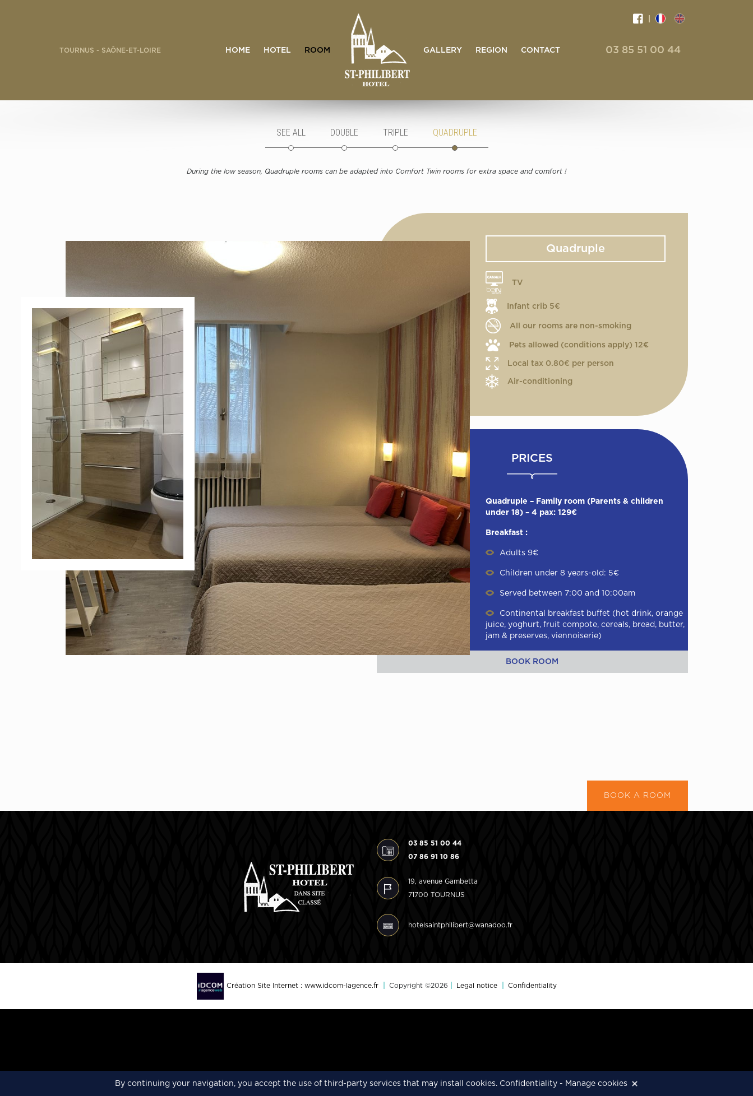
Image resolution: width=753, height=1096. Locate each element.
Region (491, 50)
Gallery (442, 50)
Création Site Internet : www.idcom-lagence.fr (287, 985)
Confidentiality (532, 985)
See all (291, 132)
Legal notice (476, 985)
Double (344, 132)
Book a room (637, 796)
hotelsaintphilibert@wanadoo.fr (460, 925)
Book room (532, 662)
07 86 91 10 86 (433, 856)
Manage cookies (596, 1084)
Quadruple (455, 132)
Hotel (277, 50)
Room (317, 50)
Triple (395, 132)
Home (237, 50)
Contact (540, 50)
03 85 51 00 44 (643, 50)
